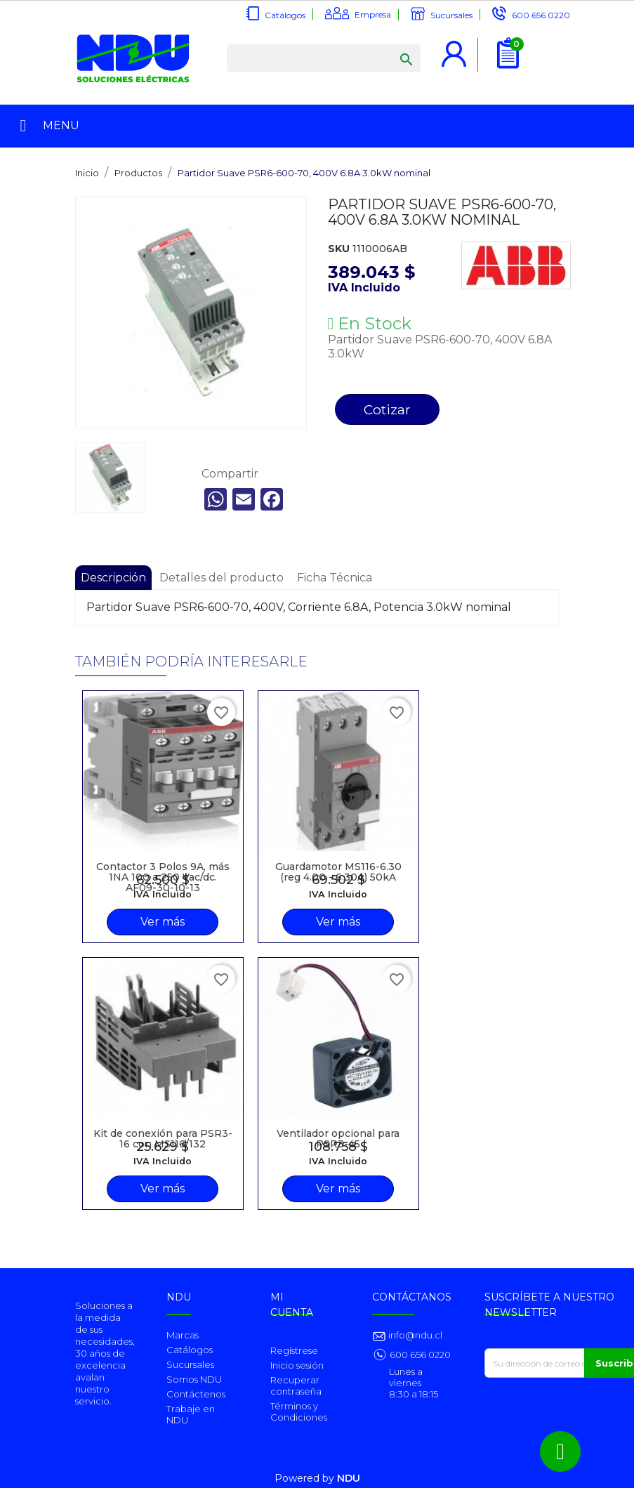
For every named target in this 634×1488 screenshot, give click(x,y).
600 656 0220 (541, 15)
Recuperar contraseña (296, 1385)
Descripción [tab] (113, 577)
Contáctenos (195, 1394)
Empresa (373, 14)
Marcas (182, 1335)
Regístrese (294, 1350)
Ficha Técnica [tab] (334, 577)
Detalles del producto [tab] (221, 577)
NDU (348, 1478)
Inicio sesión (297, 1365)
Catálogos (285, 15)
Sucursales (451, 15)
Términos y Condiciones (298, 1411)
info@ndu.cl (414, 1335)
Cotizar (387, 409)
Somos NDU (194, 1379)
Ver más (162, 921)
